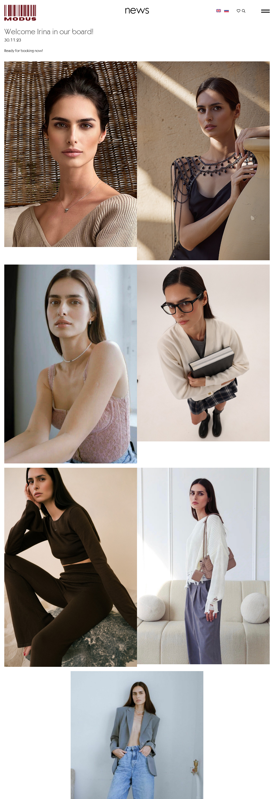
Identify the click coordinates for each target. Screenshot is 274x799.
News (137, 9)
